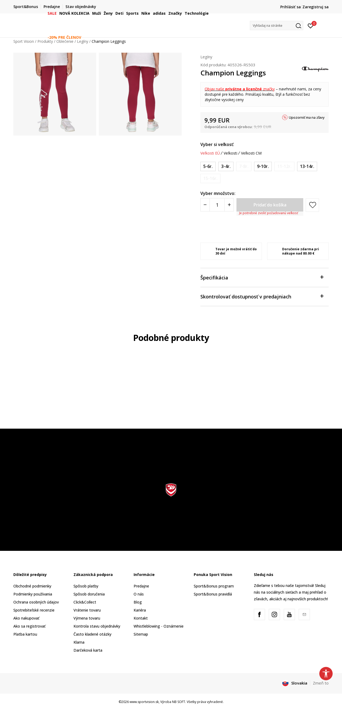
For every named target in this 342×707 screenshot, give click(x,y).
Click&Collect (84, 602)
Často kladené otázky (92, 634)
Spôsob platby (85, 586)
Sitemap (141, 634)
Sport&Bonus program (214, 586)
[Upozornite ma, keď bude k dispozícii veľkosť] (243, 166)
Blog (138, 602)
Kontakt (141, 618)
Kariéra (140, 610)
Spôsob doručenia (89, 594)
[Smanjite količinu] (205, 205)
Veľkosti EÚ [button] (210, 153)
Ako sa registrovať (29, 626)
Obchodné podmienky (32, 586)
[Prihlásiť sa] (310, 25)
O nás (139, 594)
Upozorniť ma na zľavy (307, 117)
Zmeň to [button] (321, 683)
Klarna (78, 642)
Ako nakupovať (26, 618)
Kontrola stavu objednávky (96, 626)
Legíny (206, 56)
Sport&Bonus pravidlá (213, 594)
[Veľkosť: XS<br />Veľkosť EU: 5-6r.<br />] (208, 166)
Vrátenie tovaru (87, 610)
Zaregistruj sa (315, 6)
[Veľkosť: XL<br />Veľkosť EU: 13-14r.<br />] (307, 166)
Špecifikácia (261, 277)
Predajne (141, 586)
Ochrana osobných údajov (36, 602)
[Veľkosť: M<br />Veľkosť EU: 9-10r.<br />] (263, 166)
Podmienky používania (32, 594)
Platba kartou (25, 634)
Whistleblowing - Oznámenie (159, 626)
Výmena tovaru (86, 618)
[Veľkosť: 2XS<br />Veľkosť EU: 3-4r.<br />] (226, 166)
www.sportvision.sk (144, 702)
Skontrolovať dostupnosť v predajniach (261, 296)
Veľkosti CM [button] (251, 153)
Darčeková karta (87, 650)
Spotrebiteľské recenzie (34, 610)
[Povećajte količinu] (229, 205)
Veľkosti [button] (230, 153)
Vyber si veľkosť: (217, 144)
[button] (276, 25)
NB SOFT (178, 702)
